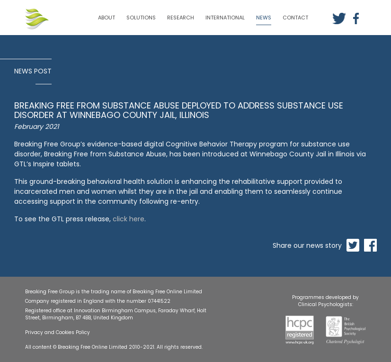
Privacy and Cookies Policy (57, 332)
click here (128, 219)
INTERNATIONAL (225, 17)
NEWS (263, 17)
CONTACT (295, 17)
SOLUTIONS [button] (141, 17)
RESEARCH (180, 17)
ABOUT (106, 17)
